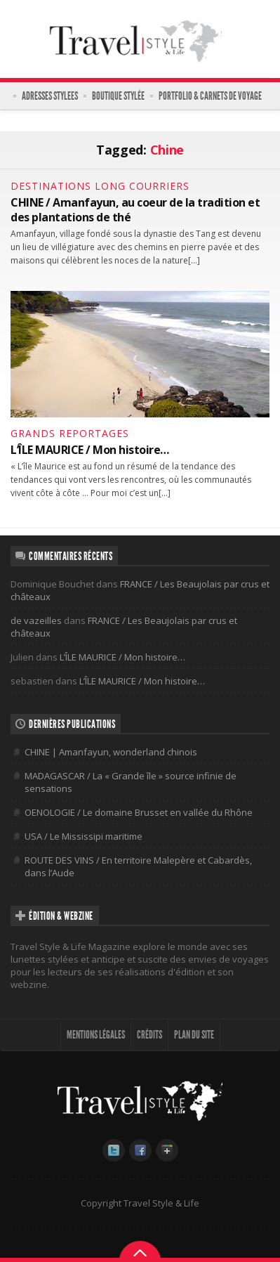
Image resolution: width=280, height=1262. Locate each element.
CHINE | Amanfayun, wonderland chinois (111, 752)
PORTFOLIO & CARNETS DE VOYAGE (210, 96)
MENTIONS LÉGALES (96, 1034)
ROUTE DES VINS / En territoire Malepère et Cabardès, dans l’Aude (138, 866)
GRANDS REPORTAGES (70, 433)
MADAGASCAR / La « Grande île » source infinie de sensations (130, 782)
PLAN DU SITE (194, 1034)
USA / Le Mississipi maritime (83, 836)
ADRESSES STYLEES (50, 96)
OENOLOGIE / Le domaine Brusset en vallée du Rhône (139, 812)
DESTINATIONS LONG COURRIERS (100, 186)
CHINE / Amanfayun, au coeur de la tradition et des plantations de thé (135, 210)
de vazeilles (36, 620)
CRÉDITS (149, 1034)
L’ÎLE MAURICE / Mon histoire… (90, 449)
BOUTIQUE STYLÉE (118, 96)
